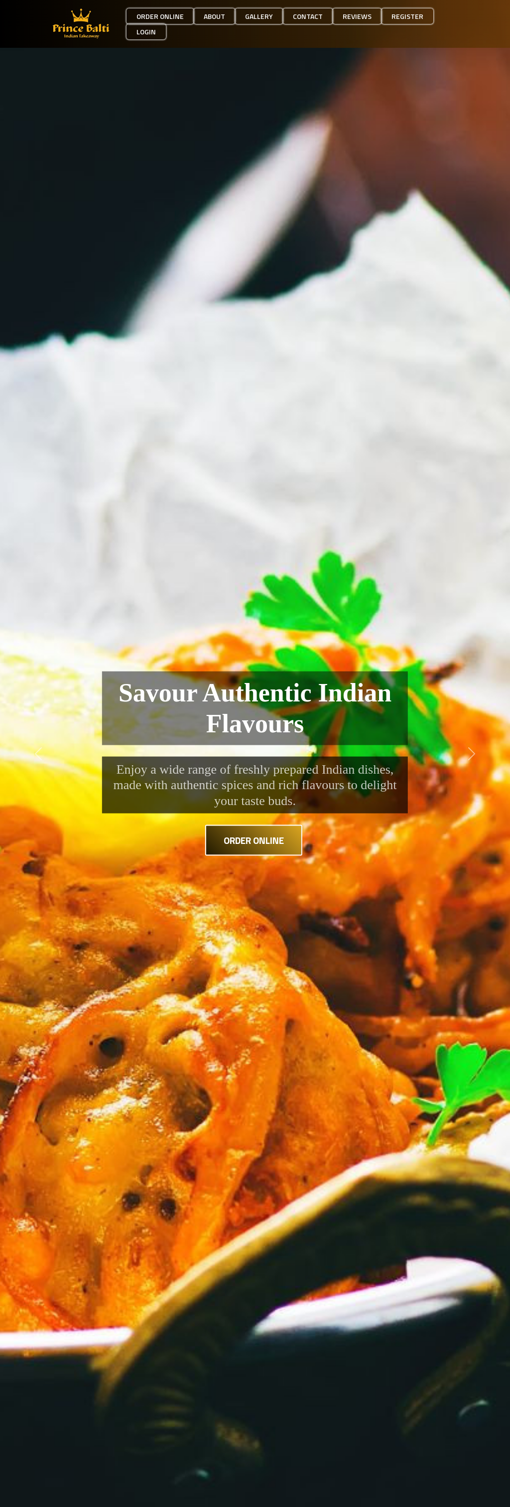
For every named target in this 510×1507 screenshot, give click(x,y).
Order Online (254, 839)
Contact (308, 16)
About (214, 16)
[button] (38, 753)
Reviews (357, 16)
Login (146, 31)
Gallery (259, 16)
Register (407, 16)
